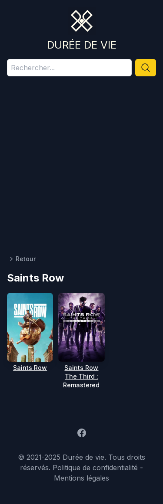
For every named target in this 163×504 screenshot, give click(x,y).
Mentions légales (81, 478)
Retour (21, 259)
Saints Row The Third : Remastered (81, 376)
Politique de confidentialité (95, 467)
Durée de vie (81, 45)
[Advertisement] (81, 169)
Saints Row (30, 367)
